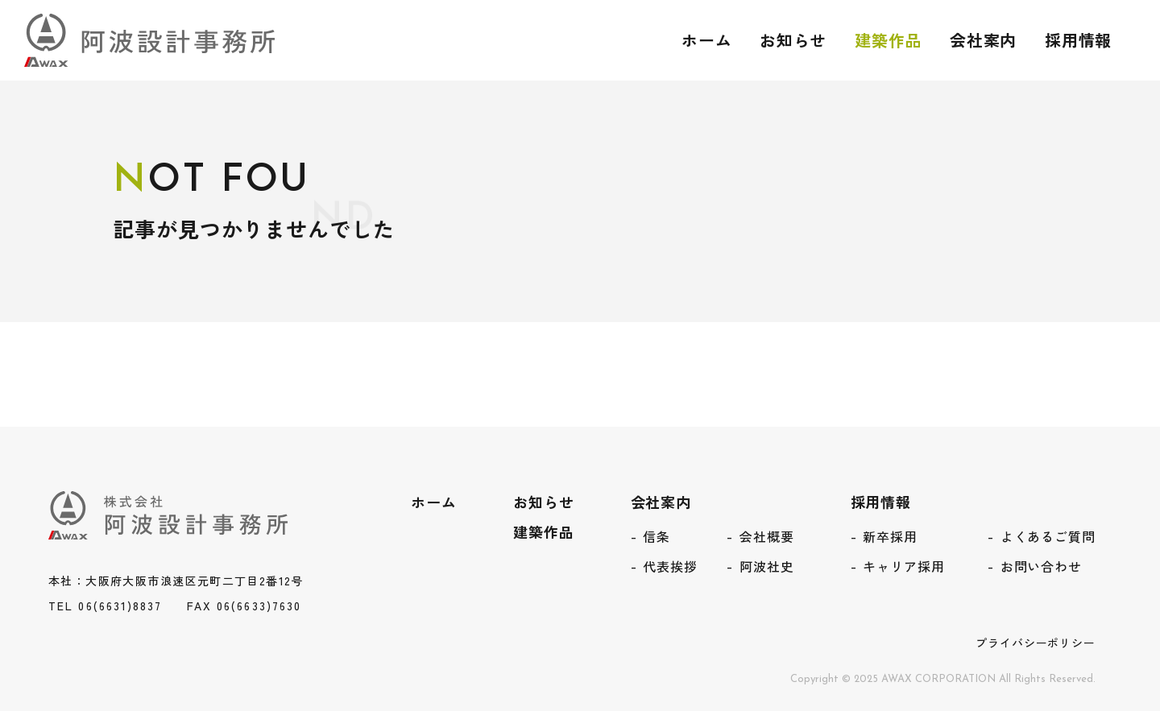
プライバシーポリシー (1036, 643)
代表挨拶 (670, 566)
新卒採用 (890, 536)
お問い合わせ (1041, 566)
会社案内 (983, 40)
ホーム (704, 40)
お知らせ (792, 40)
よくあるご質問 (1048, 536)
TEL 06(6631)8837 (105, 605)
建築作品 (887, 40)
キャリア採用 (903, 566)
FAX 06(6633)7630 (244, 605)
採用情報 (1078, 40)
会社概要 (767, 536)
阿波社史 (767, 566)
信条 (656, 536)
